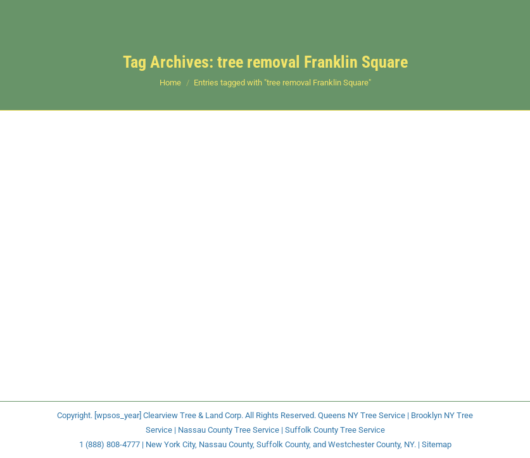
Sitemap (436, 444)
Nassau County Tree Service (228, 430)
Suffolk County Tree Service (335, 430)
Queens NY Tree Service (361, 415)
